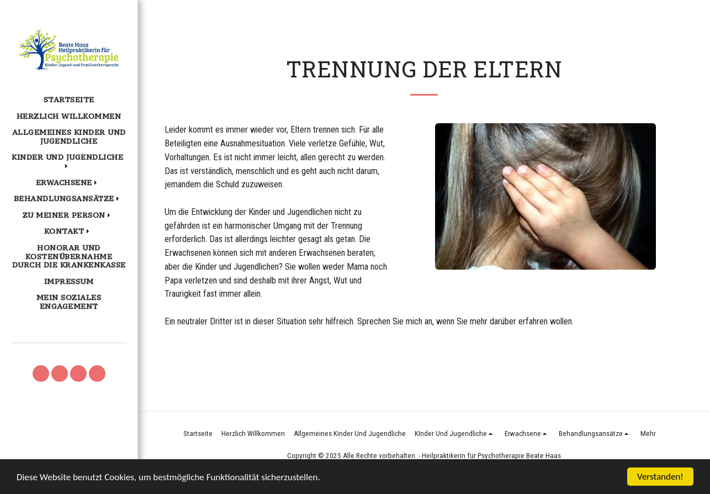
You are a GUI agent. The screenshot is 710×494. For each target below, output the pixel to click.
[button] (68, 162)
